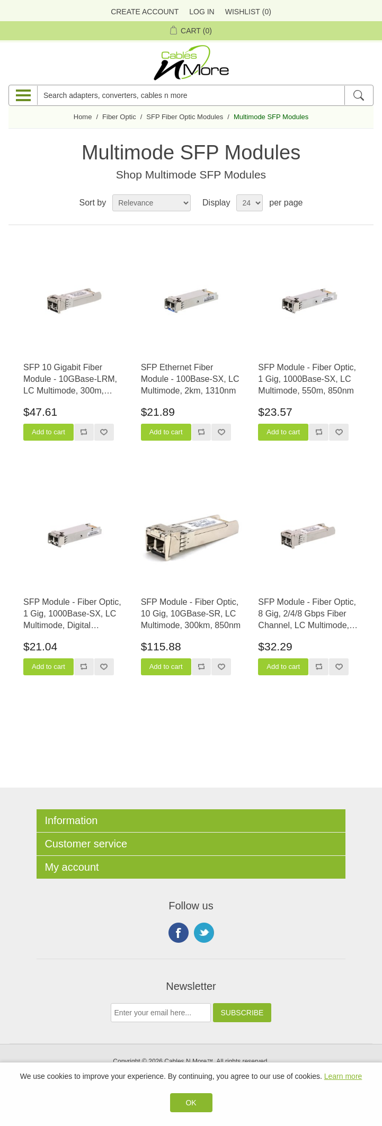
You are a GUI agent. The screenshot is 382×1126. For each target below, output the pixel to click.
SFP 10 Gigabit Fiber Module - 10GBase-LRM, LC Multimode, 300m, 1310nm (70, 380)
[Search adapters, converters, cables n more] (191, 95)
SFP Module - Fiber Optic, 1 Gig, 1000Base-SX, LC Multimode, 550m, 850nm (307, 379)
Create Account (145, 11)
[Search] (358, 95)
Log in (201, 11)
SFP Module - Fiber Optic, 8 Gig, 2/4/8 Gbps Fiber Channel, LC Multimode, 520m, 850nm (307, 614)
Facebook (178, 933)
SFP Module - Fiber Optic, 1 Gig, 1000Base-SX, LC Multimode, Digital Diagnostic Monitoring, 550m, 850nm (72, 614)
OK (190, 1102)
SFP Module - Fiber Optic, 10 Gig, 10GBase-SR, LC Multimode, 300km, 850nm (191, 613)
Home (83, 117)
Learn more (343, 1076)
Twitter (204, 933)
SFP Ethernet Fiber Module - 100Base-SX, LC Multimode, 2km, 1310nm (190, 379)
